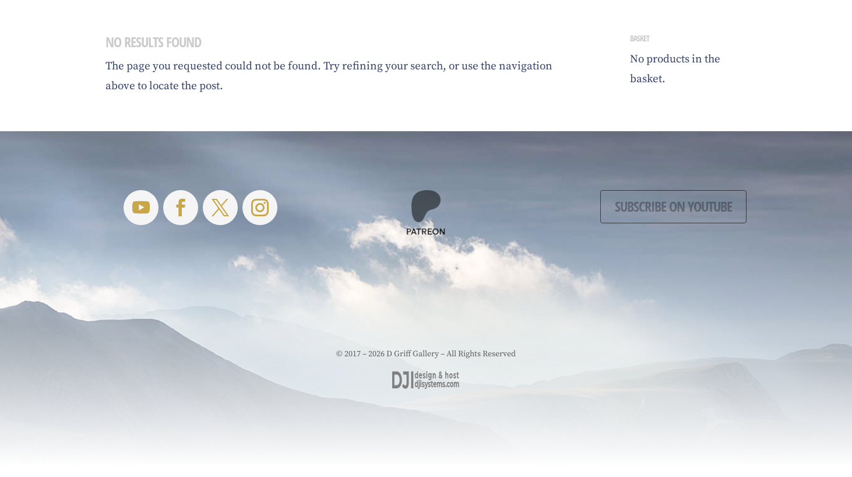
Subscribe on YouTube (673, 206)
